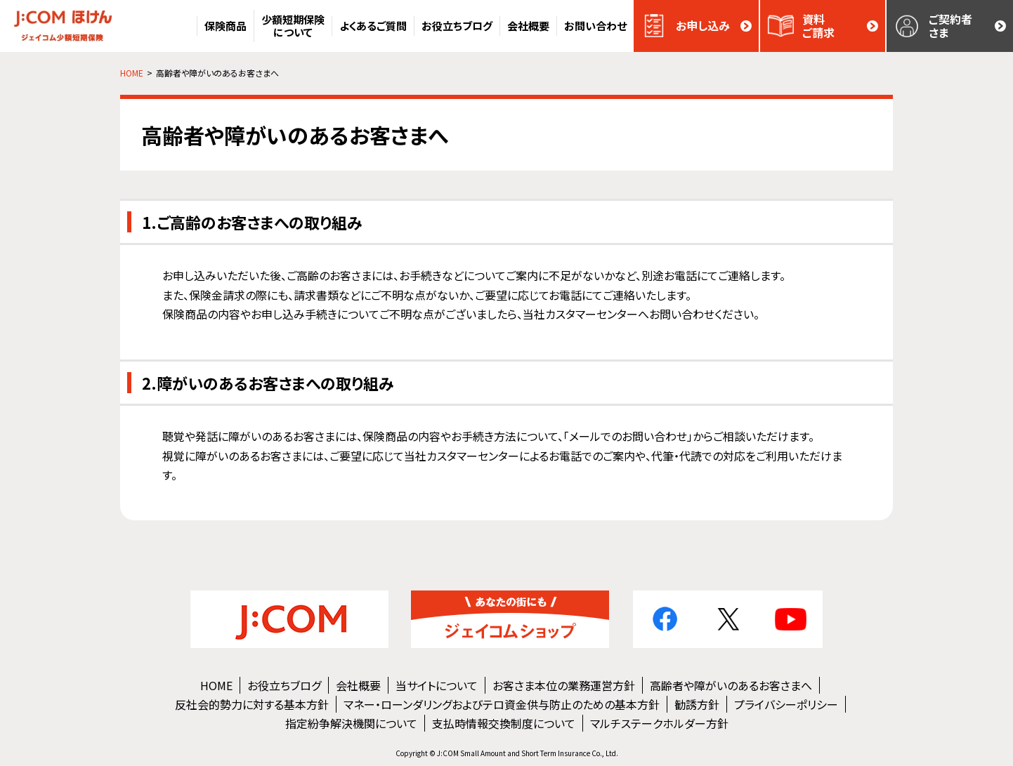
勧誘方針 (696, 704)
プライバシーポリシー (786, 704)
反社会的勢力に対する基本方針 (252, 704)
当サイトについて (437, 685)
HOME (216, 685)
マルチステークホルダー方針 (659, 723)
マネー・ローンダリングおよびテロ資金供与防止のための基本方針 (502, 704)
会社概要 (358, 685)
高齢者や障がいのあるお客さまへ (731, 685)
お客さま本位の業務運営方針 (563, 685)
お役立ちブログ (284, 685)
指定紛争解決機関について (351, 723)
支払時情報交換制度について (503, 723)
